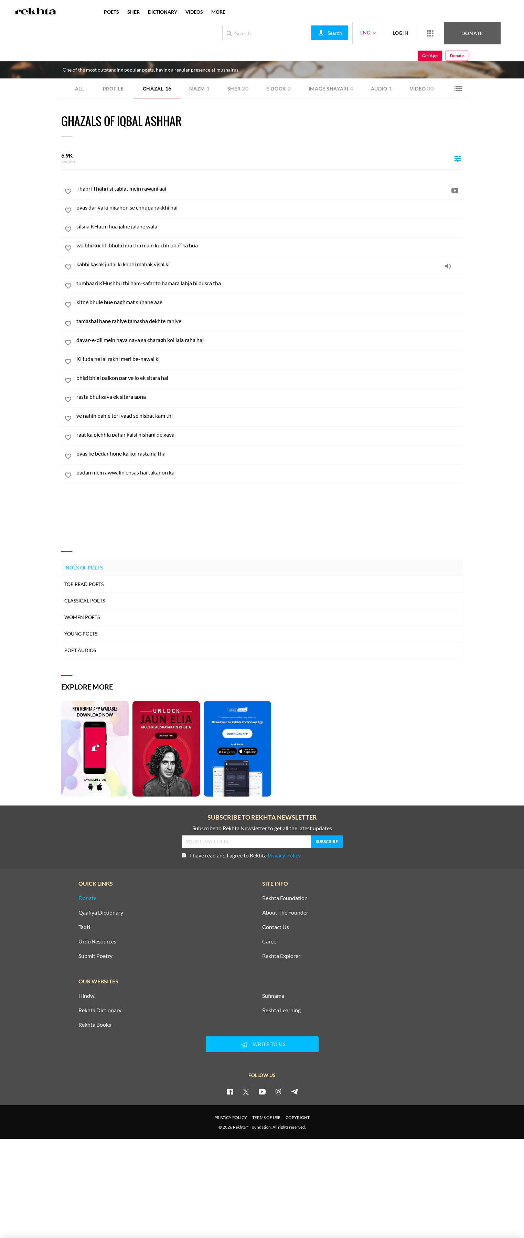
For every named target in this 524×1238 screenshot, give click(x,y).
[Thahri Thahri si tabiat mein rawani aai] (269, 188)
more (218, 12)
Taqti (84, 927)
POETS (111, 12)
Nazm (199, 88)
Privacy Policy (284, 855)
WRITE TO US (262, 1044)
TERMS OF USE (266, 1117)
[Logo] (35, 12)
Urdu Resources (97, 941)
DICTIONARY (162, 12)
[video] (454, 190)
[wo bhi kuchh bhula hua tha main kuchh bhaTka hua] (269, 245)
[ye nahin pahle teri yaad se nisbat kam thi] (269, 415)
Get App (479, 33)
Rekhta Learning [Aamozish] (281, 1010)
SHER (133, 12)
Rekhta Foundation (285, 898)
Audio (381, 88)
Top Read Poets (84, 584)
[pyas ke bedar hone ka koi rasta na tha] (269, 453)
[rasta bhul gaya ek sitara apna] (269, 396)
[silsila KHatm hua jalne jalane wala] (269, 226)
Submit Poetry (95, 956)
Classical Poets (84, 601)
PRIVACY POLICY (230, 1117)
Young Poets (80, 634)
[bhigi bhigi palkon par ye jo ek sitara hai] (269, 377)
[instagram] (278, 1091)
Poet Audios (80, 650)
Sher (238, 88)
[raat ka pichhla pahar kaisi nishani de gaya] (269, 434)
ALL (79, 89)
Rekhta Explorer (281, 956)
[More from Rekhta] (407, 33)
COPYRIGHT (298, 1117)
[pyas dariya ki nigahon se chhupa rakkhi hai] (269, 207)
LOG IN (377, 33)
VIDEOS (194, 12)
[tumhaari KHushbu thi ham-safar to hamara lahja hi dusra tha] (269, 283)
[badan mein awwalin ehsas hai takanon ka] (269, 472)
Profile (113, 89)
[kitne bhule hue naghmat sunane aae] (269, 302)
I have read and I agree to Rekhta (241, 855)
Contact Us (275, 927)
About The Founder (285, 912)
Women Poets (82, 617)
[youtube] (262, 1091)
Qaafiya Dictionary (100, 912)
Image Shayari (331, 88)
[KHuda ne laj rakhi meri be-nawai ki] (269, 358)
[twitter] (246, 1091)
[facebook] (229, 1091)
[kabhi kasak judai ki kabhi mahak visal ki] (269, 264)
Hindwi (87, 996)
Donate (443, 33)
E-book (278, 88)
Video (422, 88)
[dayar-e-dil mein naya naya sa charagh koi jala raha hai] (269, 340)
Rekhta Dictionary (99, 1010)
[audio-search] (306, 32)
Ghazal (157, 88)
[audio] (447, 265)
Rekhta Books (94, 1024)
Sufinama (273, 996)
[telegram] (294, 1091)
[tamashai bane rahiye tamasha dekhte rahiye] (269, 321)
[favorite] (68, 192)
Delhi (121, 57)
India (132, 57)
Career (270, 941)
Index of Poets (83, 567)
